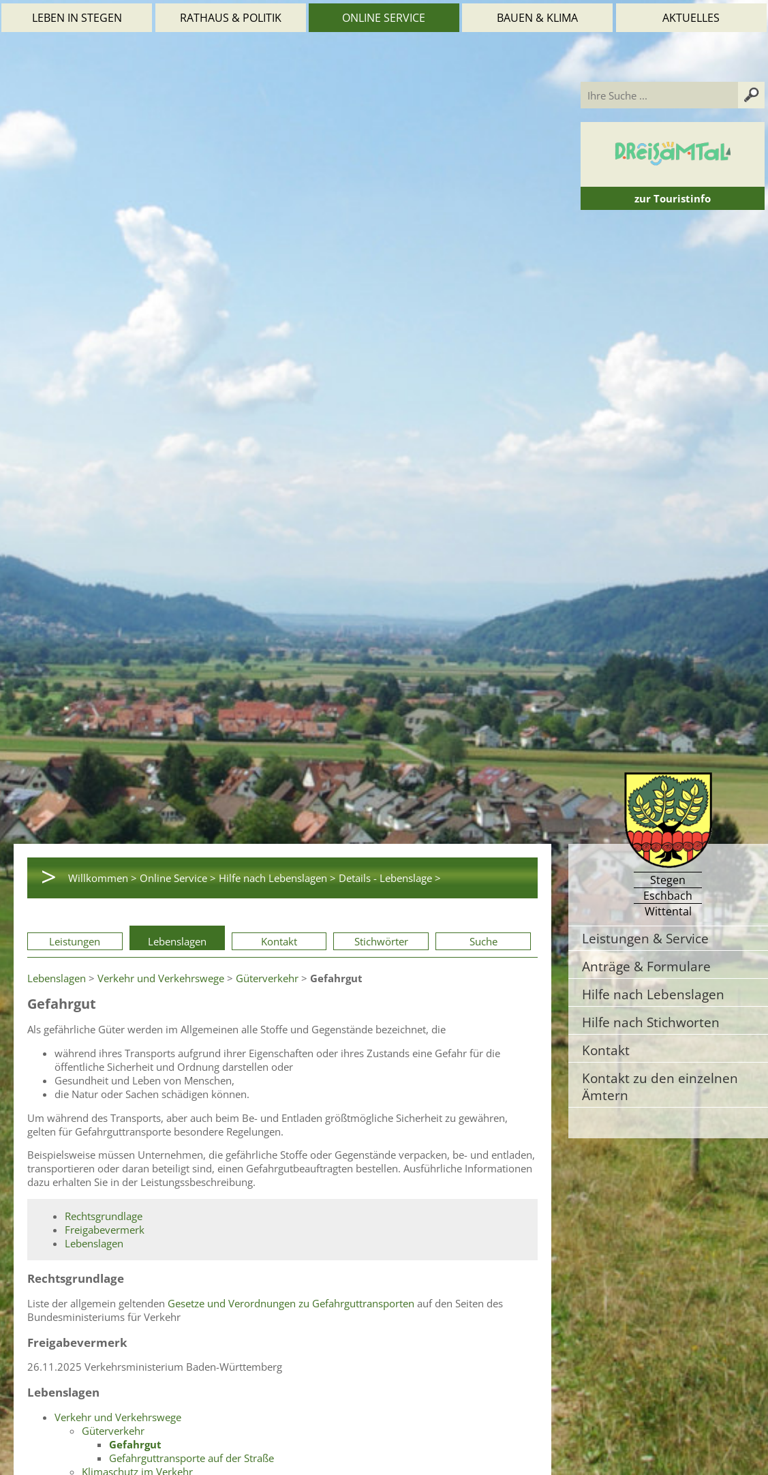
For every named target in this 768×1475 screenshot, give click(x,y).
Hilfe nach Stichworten (651, 1022)
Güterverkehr (267, 978)
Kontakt (279, 941)
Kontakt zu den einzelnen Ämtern (660, 1086)
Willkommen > (102, 878)
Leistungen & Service (645, 938)
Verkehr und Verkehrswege (160, 978)
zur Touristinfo (672, 198)
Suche (483, 941)
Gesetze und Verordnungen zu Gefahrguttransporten (291, 1303)
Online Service (383, 17)
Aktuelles (691, 17)
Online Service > (178, 878)
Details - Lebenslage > (390, 878)
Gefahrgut (135, 1444)
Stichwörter (381, 941)
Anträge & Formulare (646, 966)
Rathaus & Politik (230, 17)
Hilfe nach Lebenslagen (653, 994)
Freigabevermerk (104, 1229)
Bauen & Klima (537, 17)
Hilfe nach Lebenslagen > (277, 878)
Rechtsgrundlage (103, 1216)
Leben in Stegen (77, 17)
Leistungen (74, 941)
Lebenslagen (177, 941)
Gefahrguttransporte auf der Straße (191, 1458)
